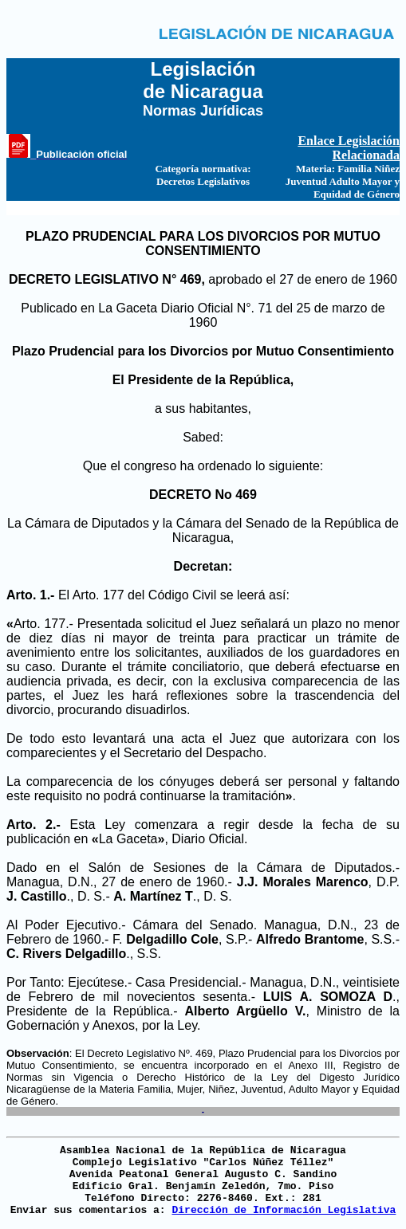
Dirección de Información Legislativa (283, 1210)
